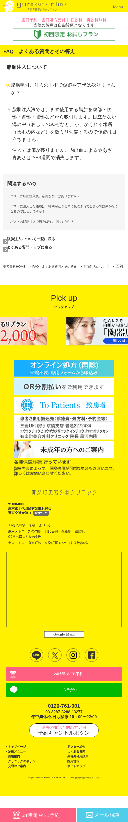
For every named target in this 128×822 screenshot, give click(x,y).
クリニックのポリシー (29, 784)
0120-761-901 (64, 723)
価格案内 (16, 778)
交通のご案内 (20, 791)
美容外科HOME (17, 274)
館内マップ (41, 528)
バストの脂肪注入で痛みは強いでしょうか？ (51, 226)
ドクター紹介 (79, 765)
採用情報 (75, 784)
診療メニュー (20, 772)
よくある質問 (79, 772)
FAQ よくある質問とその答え (66, 274)
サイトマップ (79, 791)
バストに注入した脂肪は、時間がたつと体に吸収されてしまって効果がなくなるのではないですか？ (63, 211)
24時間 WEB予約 (68, 689)
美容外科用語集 (81, 778)
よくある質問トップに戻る (38, 254)
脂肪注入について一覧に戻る (40, 244)
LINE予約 (68, 707)
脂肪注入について (24, 281)
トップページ (20, 765)
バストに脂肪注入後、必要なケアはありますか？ (55, 196)
